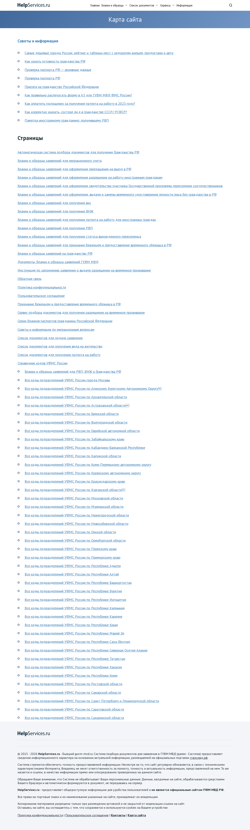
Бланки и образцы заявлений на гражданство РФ (55, 253)
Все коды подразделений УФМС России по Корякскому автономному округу (83, 473)
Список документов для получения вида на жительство (60, 346)
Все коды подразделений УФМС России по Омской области (70, 532)
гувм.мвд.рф (199, 758)
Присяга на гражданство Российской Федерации (62, 86)
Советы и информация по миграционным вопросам (56, 329)
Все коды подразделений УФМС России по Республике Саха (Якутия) (77, 641)
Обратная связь (29, 278)
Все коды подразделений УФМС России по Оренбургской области (75, 540)
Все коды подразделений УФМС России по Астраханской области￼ (77, 405)
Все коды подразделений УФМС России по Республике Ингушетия (75, 599)
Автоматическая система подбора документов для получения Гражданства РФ (78, 152)
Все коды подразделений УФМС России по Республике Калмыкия (75, 608)
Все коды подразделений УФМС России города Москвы (67, 380)
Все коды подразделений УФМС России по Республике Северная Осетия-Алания (86, 650)
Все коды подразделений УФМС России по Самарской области (73, 692)
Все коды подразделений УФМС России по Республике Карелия (73, 616)
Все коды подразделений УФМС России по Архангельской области (76, 397)
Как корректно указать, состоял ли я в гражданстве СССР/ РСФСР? (76, 112)
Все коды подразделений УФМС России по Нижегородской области (77, 515)
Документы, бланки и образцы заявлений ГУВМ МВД (58, 262)
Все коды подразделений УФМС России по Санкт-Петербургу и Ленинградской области (92, 701)
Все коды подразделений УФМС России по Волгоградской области (76, 422)
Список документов (141, 5)
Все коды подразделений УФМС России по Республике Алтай (72, 574)
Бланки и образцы (112, 5)
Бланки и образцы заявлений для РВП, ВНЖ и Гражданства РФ (73, 371)
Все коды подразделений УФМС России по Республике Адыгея (73, 566)
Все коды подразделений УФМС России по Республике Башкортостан (78, 582)
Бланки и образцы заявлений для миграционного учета (60, 160)
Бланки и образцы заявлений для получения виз (54, 203)
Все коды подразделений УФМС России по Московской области (74, 498)
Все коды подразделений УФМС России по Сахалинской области (74, 717)
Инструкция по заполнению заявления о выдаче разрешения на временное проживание (84, 270)
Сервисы (165, 5)
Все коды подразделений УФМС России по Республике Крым (71, 625)
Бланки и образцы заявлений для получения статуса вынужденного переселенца (79, 236)
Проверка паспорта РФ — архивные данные (58, 69)
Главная (95, 5)
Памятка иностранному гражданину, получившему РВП (67, 120)
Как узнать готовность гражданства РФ (55, 61)
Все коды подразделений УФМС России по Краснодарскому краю (75, 481)
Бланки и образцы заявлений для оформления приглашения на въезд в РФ (74, 169)
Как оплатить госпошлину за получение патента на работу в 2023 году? (80, 103)
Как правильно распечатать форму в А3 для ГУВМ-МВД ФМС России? (78, 95)
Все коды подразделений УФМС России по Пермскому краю (71, 549)
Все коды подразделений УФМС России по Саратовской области (74, 709)
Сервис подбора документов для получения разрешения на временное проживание (81, 312)
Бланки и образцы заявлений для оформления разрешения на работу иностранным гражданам (90, 177)
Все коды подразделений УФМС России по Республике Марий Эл (74, 633)
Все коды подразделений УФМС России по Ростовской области (73, 684)
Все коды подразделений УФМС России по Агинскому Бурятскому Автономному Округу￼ (93, 388)
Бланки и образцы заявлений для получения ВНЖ (55, 211)
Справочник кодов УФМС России (42, 363)
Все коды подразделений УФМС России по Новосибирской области (76, 523)
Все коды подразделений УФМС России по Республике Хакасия (73, 667)
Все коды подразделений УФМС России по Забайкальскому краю (74, 439)
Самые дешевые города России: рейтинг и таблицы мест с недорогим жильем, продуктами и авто (99, 53)
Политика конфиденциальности (42, 287)
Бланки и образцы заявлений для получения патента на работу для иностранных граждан (87, 219)
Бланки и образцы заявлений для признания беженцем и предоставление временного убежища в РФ (94, 245)
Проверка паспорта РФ (42, 78)
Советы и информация (38, 41)
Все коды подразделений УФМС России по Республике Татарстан (75, 658)
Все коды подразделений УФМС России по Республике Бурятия (73, 591)
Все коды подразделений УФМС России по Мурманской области (74, 506)
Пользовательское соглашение (41, 295)
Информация (184, 5)
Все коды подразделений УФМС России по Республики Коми (71, 675)
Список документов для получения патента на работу (59, 354)
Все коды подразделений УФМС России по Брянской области (72, 413)
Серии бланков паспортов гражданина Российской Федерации (65, 321)
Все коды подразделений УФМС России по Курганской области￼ (75, 490)
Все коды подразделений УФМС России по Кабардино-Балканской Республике (85, 447)
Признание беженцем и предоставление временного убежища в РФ (69, 304)
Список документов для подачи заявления (50, 338)
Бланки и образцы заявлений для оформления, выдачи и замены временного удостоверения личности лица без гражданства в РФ (117, 194)
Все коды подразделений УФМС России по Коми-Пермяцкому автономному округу (88, 464)
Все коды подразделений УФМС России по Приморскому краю (72, 557)
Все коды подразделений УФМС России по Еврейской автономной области (82, 430)
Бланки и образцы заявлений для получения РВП (55, 228)
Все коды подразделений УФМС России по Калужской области (73, 456)
